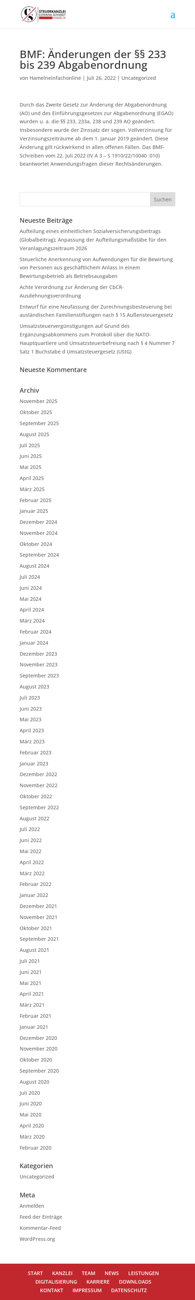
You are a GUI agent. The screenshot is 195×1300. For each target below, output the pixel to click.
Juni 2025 (31, 456)
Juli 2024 (30, 576)
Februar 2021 (35, 1015)
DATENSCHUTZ (129, 1290)
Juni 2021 (31, 972)
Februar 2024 (35, 631)
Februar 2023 (35, 752)
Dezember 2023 (38, 653)
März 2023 (32, 741)
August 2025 (34, 434)
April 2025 (32, 478)
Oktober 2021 (36, 928)
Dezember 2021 (38, 906)
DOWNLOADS (135, 1281)
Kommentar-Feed (40, 1227)
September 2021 (39, 938)
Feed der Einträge (41, 1216)
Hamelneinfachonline (55, 77)
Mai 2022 (30, 851)
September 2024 (39, 554)
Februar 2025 (35, 500)
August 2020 (34, 1081)
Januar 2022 (34, 895)
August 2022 (34, 818)
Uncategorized (138, 77)
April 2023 (32, 730)
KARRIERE (98, 1281)
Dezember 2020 (38, 1038)
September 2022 (39, 807)
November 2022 (39, 785)
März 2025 (32, 489)
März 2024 (32, 620)
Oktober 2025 (36, 412)
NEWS (112, 1273)
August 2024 (34, 565)
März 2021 (32, 1004)
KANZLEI (62, 1273)
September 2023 (39, 675)
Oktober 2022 (36, 796)
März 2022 (32, 873)
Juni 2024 (31, 587)
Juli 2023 (30, 697)
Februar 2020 (35, 1147)
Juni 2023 (31, 708)
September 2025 (39, 423)
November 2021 (39, 917)
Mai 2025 (30, 467)
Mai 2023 (30, 719)
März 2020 (32, 1136)
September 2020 (39, 1070)
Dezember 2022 (38, 774)
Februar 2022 (35, 884)
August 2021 (34, 949)
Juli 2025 (30, 445)
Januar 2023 (34, 763)
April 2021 (32, 993)
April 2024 (32, 609)
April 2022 (32, 862)
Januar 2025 (34, 510)
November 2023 (39, 664)
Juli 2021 (30, 961)
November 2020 (39, 1048)
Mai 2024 (30, 598)
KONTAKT (51, 1290)
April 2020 (32, 1125)
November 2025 (39, 401)
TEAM (88, 1273)
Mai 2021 (30, 983)
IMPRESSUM (87, 1290)
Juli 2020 (30, 1092)
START (35, 1273)
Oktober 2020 (36, 1059)
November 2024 (39, 533)
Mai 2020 (30, 1114)
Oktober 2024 (36, 544)
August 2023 (34, 686)
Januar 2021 (34, 1026)
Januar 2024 (34, 642)
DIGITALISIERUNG (56, 1281)
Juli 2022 (30, 829)
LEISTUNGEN (143, 1273)
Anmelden (32, 1205)
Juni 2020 (31, 1103)
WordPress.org (37, 1238)
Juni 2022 (31, 840)
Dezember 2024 (38, 522)
